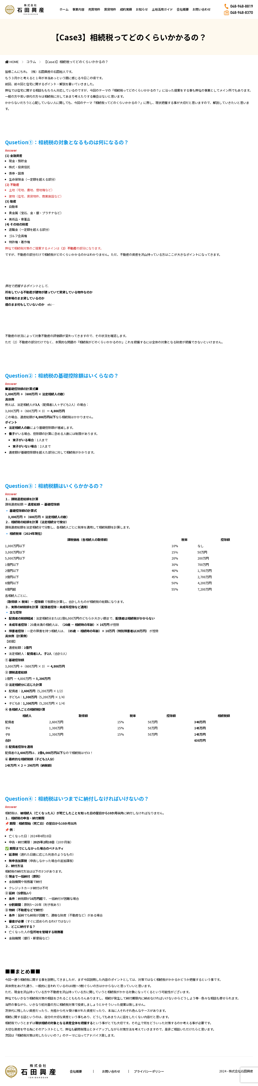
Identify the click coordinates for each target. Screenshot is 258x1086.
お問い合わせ (201, 9)
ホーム (64, 9)
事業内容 (78, 9)
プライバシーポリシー (149, 1071)
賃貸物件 (110, 9)
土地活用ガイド (162, 9)
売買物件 (94, 9)
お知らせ (142, 9)
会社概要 (183, 9)
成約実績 (126, 9)
